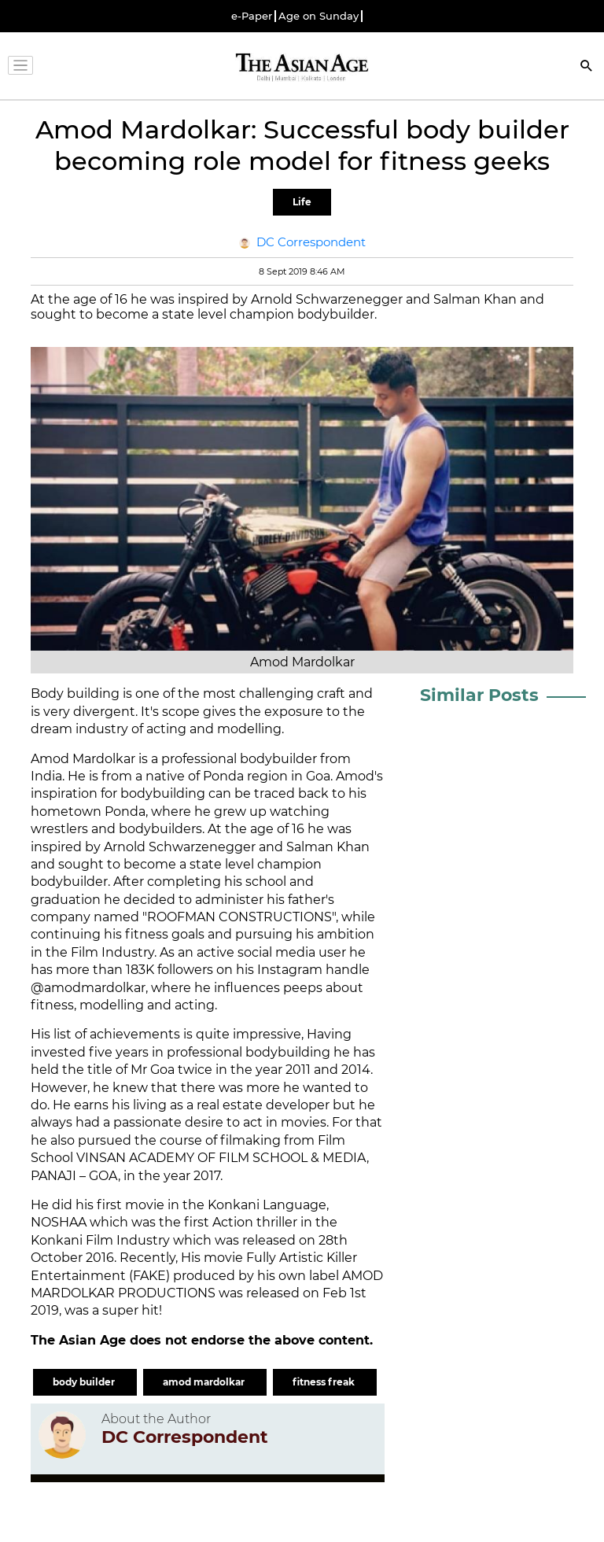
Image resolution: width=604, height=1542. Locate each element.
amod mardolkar (205, 1382)
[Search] (586, 67)
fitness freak (325, 1382)
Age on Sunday (318, 16)
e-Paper (251, 16)
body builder (85, 1382)
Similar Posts (479, 695)
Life (302, 202)
